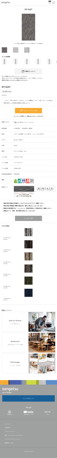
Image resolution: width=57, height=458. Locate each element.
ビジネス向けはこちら (28, 398)
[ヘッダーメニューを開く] (53, 3)
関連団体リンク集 (9, 442)
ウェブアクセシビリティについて (13, 439)
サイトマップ (8, 424)
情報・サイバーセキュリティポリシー (14, 435)
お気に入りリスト (31, 116)
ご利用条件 (7, 427)
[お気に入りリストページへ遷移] (50, 3)
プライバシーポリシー (10, 431)
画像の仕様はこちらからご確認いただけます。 (15, 80)
